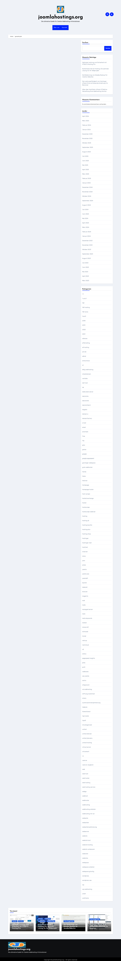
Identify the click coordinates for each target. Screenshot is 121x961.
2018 (83, 321)
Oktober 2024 (86, 196)
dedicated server (87, 392)
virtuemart (85, 751)
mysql (84, 636)
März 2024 (85, 227)
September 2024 (87, 200)
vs (83, 756)
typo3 (84, 720)
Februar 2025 (86, 178)
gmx (83, 445)
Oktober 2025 (86, 143)
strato (84, 698)
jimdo (84, 565)
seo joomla (85, 676)
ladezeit (85, 587)
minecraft (85, 627)
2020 (84, 329)
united (84, 729)
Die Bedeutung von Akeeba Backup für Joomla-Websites (70, 926)
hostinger (85, 538)
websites (85, 858)
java (83, 560)
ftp (83, 440)
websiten (85, 853)
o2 (83, 649)
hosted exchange (88, 498)
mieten (84, 623)
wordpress (85, 876)
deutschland (86, 405)
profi (83, 667)
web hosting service (88, 787)
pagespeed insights (88, 658)
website (84, 836)
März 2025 (85, 174)
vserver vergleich (87, 765)
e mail (84, 423)
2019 (83, 325)
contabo (85, 378)
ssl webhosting (87, 689)
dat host (85, 383)
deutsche (85, 396)
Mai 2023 (85, 272)
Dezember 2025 (87, 134)
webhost (85, 796)
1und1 (84, 316)
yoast (84, 893)
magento (85, 596)
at (83, 365)
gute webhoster (87, 467)
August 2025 (86, 152)
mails (84, 605)
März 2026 (85, 121)
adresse (84, 338)
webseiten (85, 822)
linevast (84, 591)
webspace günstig (88, 871)
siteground (85, 685)
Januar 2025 (86, 183)
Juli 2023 (85, 263)
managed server (87, 609)
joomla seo (85, 574)
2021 (83, 334)
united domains (87, 738)
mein (83, 614)
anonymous (86, 361)
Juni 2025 (85, 160)
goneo (84, 449)
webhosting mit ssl (88, 814)
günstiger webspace (88, 463)
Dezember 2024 (87, 187)
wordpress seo (87, 880)
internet (85, 551)
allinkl (84, 356)
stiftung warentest (88, 694)
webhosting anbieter (89, 809)
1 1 (83, 294)
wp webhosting (87, 889)
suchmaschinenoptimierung (91, 702)
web (83, 769)
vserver (84, 760)
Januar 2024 (86, 236)
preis (83, 663)
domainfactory (87, 418)
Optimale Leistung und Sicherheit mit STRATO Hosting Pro (20, 926)
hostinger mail (87, 543)
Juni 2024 (85, 214)
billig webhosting (87, 369)
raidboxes (85, 671)
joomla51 (85, 578)
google (84, 454)
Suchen (85, 42)
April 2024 (85, 223)
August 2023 (86, 258)
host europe (86, 494)
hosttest (85, 547)
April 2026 (85, 116)
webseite (85, 818)
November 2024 (87, 192)
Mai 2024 (85, 218)
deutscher (85, 400)
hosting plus (86, 529)
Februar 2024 (86, 232)
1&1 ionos (85, 312)
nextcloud (85, 645)
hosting (84, 516)
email (84, 427)
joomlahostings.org (60, 17)
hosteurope (86, 507)
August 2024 (86, 205)
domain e (85, 414)
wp (83, 885)
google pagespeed (88, 458)
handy (84, 472)
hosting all (85, 520)
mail (83, 600)
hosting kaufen (87, 525)
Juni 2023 (85, 267)
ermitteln (85, 432)
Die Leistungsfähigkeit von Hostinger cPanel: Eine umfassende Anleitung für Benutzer (95, 83)
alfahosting (86, 343)
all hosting (85, 347)
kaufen (84, 583)
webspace (85, 862)
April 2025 (85, 169)
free (83, 436)
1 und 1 (84, 298)
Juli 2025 (85, 156)
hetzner (84, 480)
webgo (84, 791)
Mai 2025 (85, 165)
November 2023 (87, 245)
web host (85, 774)
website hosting (87, 845)
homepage (85, 485)
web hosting (86, 782)
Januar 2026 (86, 129)
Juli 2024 (85, 209)
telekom (84, 707)
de (83, 387)
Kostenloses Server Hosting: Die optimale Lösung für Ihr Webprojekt (47, 926)
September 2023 (87, 254)
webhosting (86, 805)
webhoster (85, 800)
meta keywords (87, 618)
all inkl (84, 352)
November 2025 (87, 138)
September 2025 (87, 147)
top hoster (85, 716)
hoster (84, 503)
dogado (84, 409)
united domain (87, 734)
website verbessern (88, 849)
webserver (85, 831)
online (84, 654)
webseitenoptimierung (89, 827)
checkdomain (86, 374)
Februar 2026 (86, 125)
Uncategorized (87, 725)
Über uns (56, 27)
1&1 (83, 303)
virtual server (86, 747)
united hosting (87, 742)
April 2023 (85, 276)
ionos (84, 556)
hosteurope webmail (88, 512)
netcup (84, 640)
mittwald (85, 631)
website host (86, 840)
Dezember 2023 (87, 240)
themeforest (86, 711)
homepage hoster (88, 489)
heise (84, 476)
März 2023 (85, 280)
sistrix (84, 680)
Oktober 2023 (86, 249)
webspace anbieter (88, 867)
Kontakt (64, 27)
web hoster (85, 778)
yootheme (85, 898)
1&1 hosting (86, 307)
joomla (84, 569)
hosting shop (86, 534)
